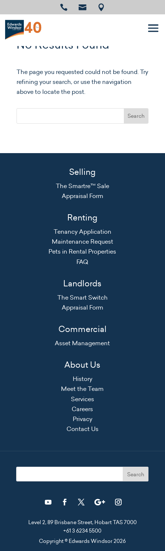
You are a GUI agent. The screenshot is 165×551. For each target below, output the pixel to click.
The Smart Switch (82, 297)
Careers (82, 409)
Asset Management (82, 343)
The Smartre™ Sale (82, 186)
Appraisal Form (82, 196)
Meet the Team (82, 389)
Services (82, 399)
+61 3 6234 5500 (82, 530)
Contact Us (82, 429)
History (82, 379)
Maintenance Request (82, 241)
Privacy (82, 419)
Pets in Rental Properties (82, 251)
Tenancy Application (82, 231)
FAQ (82, 262)
